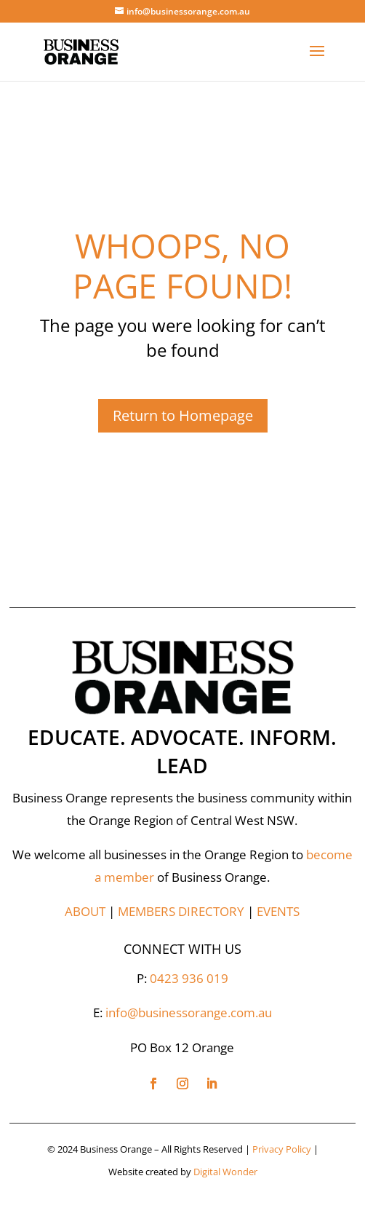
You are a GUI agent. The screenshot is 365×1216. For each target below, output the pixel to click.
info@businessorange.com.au (188, 1012)
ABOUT (85, 911)
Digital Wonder (225, 1171)
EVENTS (278, 911)
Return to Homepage (183, 415)
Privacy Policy (281, 1149)
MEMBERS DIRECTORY (181, 911)
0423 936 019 (189, 978)
